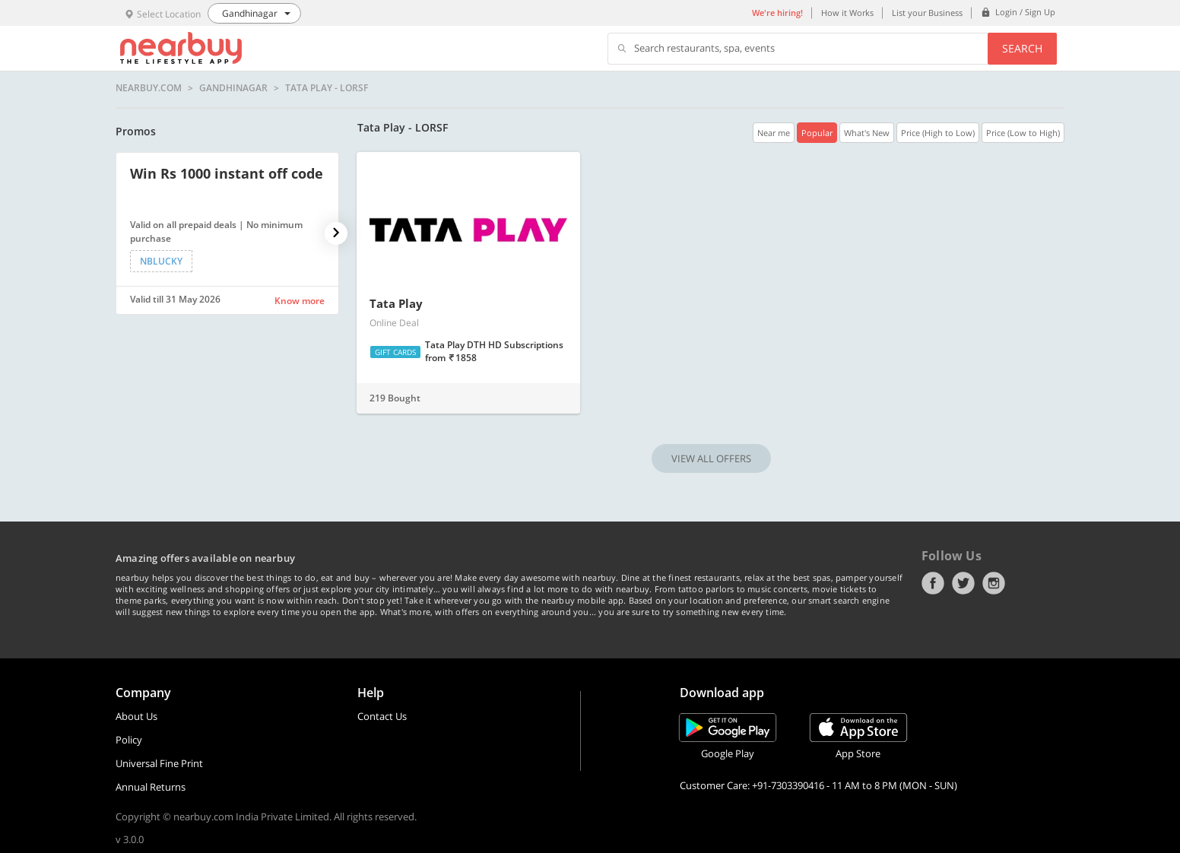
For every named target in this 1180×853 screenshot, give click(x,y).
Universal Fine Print (159, 763)
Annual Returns (151, 787)
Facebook (932, 583)
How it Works (847, 12)
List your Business (927, 12)
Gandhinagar (233, 88)
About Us (136, 716)
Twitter (963, 583)
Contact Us (382, 716)
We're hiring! (777, 12)
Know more (299, 300)
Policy (129, 740)
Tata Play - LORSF (326, 88)
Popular (817, 132)
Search (1022, 48)
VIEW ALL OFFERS (711, 458)
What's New (867, 132)
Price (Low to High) (1023, 132)
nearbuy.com (149, 88)
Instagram (993, 583)
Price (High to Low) (938, 132)
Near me (773, 132)
